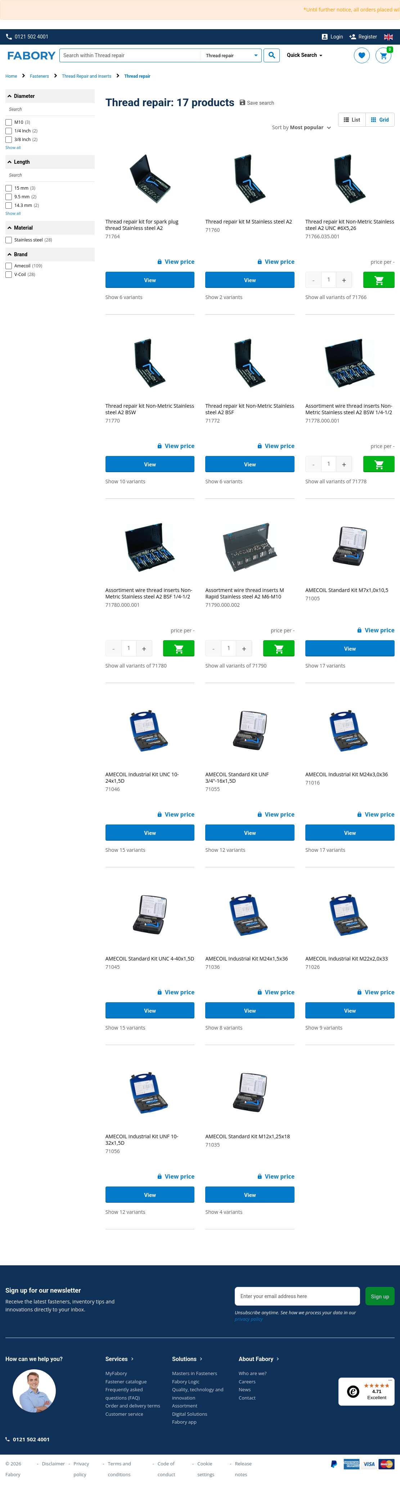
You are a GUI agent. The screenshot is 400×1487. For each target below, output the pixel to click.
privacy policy (249, 1319)
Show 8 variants (223, 1027)
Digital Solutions (189, 1414)
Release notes (243, 1469)
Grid (380, 120)
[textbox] (130, 55)
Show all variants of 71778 (336, 481)
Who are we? (252, 1373)
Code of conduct (166, 1469)
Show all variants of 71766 (336, 297)
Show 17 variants (325, 665)
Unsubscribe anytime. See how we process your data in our (295, 1315)
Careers (247, 1381)
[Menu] (390, 1382)
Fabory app (184, 1422)
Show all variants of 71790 (235, 665)
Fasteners (39, 76)
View (150, 280)
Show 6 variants (124, 297)
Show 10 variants (125, 481)
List (352, 120)
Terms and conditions (119, 1469)
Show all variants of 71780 (136, 665)
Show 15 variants (125, 849)
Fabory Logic (185, 1381)
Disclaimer (53, 1463)
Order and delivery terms (132, 1405)
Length (22, 162)
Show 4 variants (223, 1211)
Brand (20, 254)
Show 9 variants (323, 1027)
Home (11, 76)
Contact (247, 1398)
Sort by (298, 127)
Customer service (124, 1414)
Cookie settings (205, 1469)
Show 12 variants (225, 849)
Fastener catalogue (126, 1381)
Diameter (24, 96)
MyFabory (116, 1373)
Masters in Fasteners (194, 1373)
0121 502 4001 (27, 37)
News (245, 1389)
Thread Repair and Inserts (86, 76)
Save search (257, 102)
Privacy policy (81, 1469)
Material (23, 228)
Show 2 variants (223, 297)
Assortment (184, 1405)
